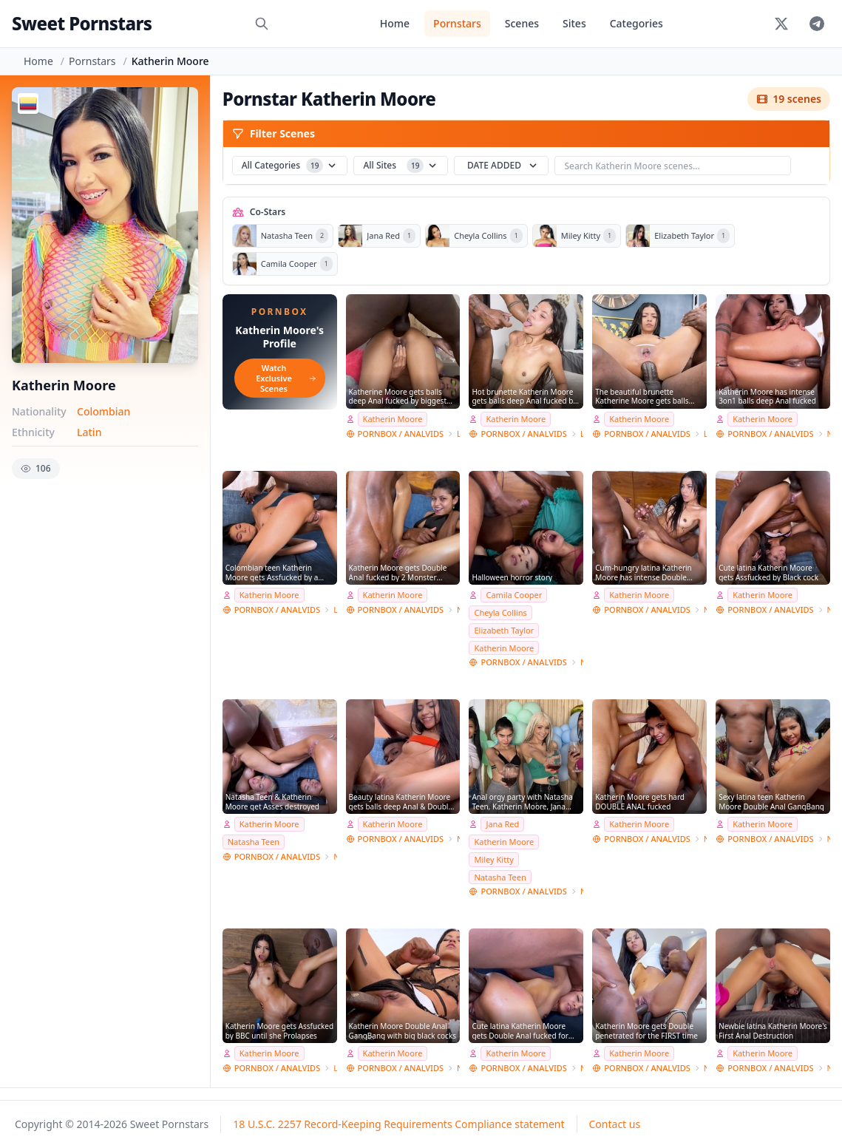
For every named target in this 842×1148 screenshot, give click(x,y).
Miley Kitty (493, 859)
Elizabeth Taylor (504, 630)
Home (395, 23)
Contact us (615, 1124)
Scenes (522, 23)
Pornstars (457, 23)
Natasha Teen (253, 841)
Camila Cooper (514, 594)
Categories (636, 23)
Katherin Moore (393, 418)
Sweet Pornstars (82, 23)
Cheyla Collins (500, 612)
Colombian (103, 411)
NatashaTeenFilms (828, 433)
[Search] (261, 23)
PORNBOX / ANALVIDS (401, 433)
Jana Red (502, 823)
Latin (89, 432)
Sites (574, 23)
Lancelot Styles (458, 433)
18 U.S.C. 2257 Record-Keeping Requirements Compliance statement (398, 1124)
